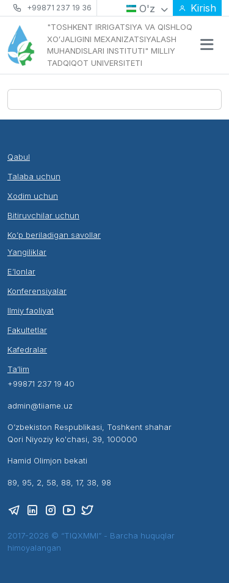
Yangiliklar (26, 252)
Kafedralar (27, 349)
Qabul (18, 157)
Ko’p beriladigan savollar (54, 235)
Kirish (197, 8)
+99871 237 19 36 (59, 7)
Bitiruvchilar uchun (43, 215)
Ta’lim (18, 369)
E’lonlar (21, 271)
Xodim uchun (32, 196)
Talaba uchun (33, 176)
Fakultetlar (27, 330)
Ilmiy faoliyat (30, 310)
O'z (147, 8)
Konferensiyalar (37, 291)
